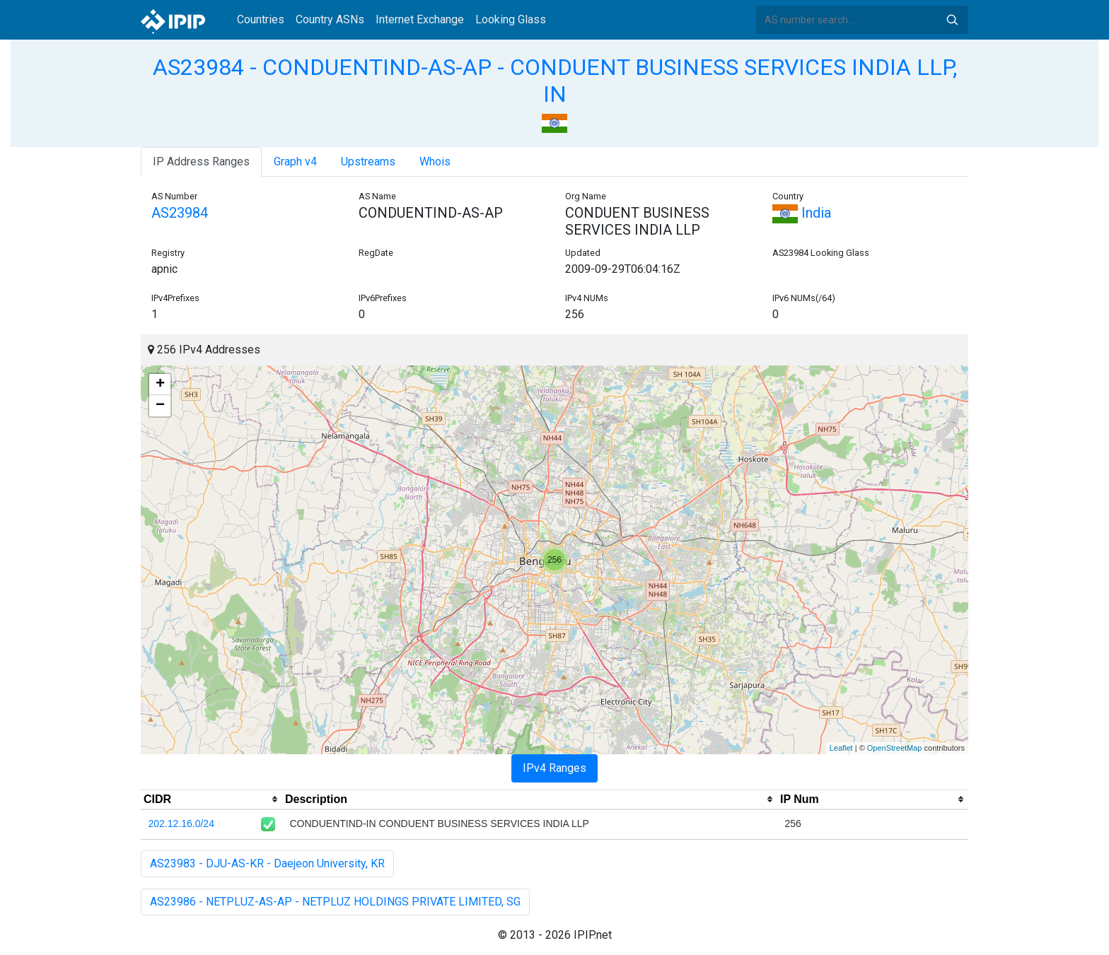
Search (952, 20)
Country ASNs (330, 19)
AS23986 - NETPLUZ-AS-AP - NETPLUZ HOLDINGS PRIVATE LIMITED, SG (335, 901)
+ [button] (160, 384)
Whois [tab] (435, 161)
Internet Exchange (420, 19)
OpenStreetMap (894, 748)
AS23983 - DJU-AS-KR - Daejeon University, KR (267, 863)
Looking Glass (510, 19)
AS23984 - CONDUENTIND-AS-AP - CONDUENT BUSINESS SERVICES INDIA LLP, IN (555, 80)
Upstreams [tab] (368, 161)
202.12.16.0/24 (181, 823)
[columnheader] (211, 799)
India (801, 212)
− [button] (160, 405)
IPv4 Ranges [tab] (554, 768)
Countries (260, 19)
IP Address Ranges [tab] (201, 161)
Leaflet (841, 748)
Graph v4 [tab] (295, 161)
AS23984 (179, 212)
